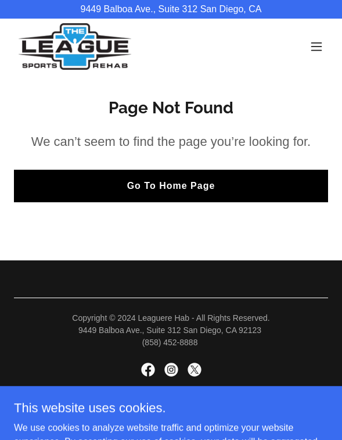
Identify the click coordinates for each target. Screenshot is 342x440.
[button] (316, 46)
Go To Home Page (171, 186)
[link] (75, 46)
